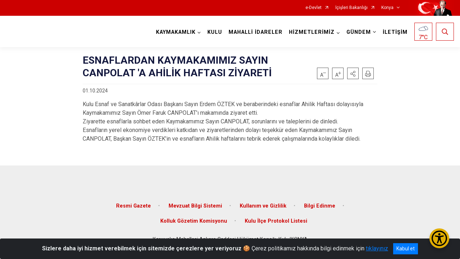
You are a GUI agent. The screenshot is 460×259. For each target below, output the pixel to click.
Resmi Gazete (133, 206)
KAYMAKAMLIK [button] (176, 32)
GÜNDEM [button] (358, 32)
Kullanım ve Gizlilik (263, 206)
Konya (387, 7)
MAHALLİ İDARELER (255, 32)
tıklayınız (377, 248)
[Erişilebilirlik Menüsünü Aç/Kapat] (439, 238)
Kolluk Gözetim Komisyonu (193, 221)
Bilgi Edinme (319, 206)
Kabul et (405, 248)
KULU (214, 32)
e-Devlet (313, 7)
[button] (353, 73)
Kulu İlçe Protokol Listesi (276, 221)
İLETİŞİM (395, 32)
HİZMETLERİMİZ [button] (312, 32)
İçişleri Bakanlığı (351, 7)
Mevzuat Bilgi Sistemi (195, 206)
